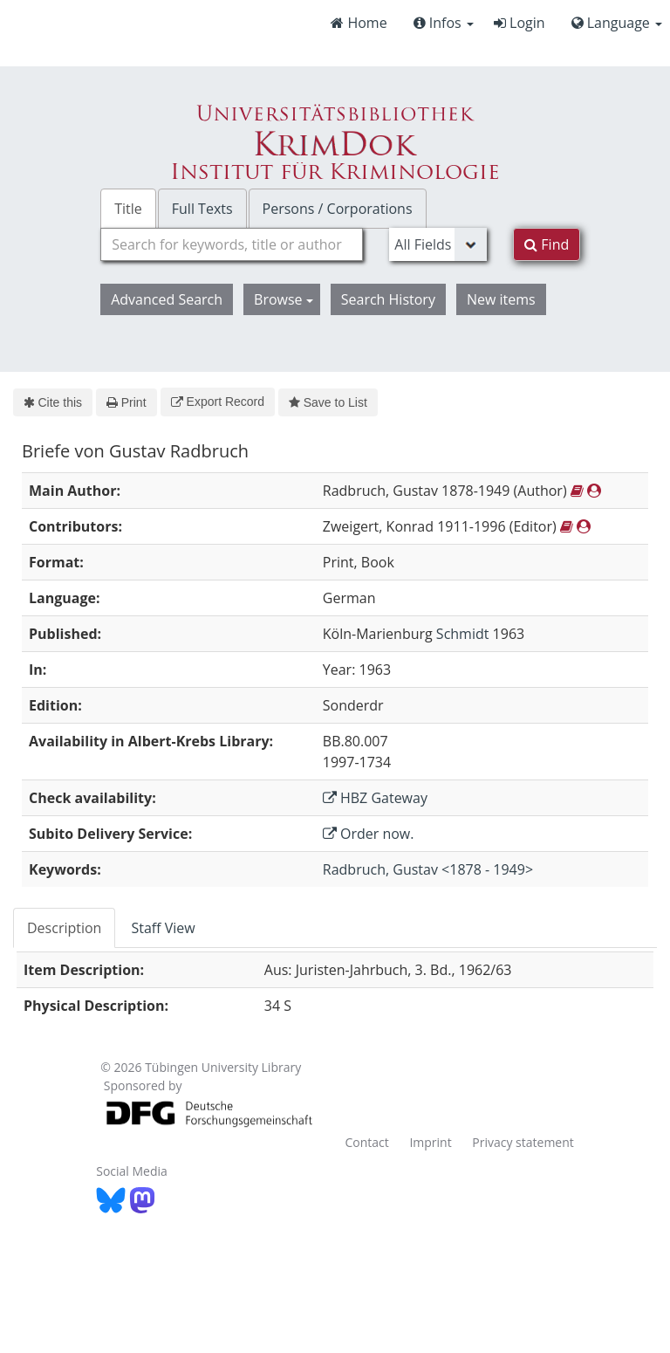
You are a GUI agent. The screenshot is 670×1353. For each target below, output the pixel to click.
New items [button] (501, 299)
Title (128, 208)
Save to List (328, 402)
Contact (366, 1142)
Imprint (430, 1142)
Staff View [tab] (163, 927)
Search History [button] (388, 299)
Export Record (217, 402)
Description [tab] (64, 927)
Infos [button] (444, 22)
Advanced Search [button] (166, 299)
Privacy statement (523, 1142)
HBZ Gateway (375, 797)
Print (126, 402)
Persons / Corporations (338, 208)
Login (519, 22)
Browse (283, 299)
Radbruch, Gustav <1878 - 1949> (428, 869)
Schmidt (462, 633)
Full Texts (202, 208)
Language (616, 22)
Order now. (368, 833)
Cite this (53, 402)
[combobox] (231, 244)
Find (546, 244)
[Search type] (438, 244)
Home (358, 22)
